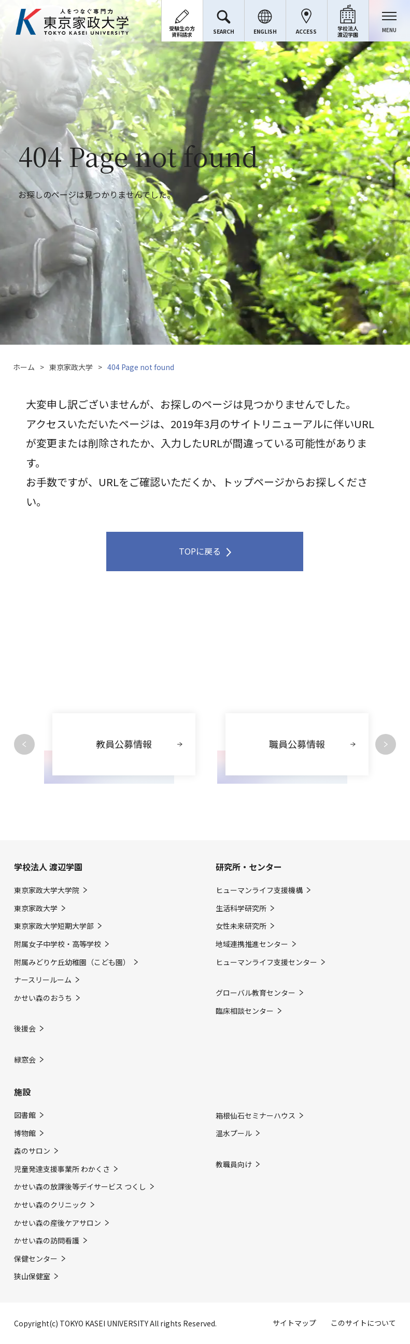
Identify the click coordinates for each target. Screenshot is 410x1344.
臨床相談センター (245, 1011)
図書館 (25, 1115)
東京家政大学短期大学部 (54, 926)
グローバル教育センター (255, 993)
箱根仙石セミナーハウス (255, 1116)
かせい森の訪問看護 (46, 1241)
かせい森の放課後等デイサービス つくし (80, 1187)
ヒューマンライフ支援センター (266, 962)
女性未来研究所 (241, 926)
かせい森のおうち (43, 998)
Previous (24, 744)
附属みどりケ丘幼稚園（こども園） (72, 962)
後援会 (25, 1029)
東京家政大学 (71, 367)
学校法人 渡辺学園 (48, 866)
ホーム (24, 367)
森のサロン (32, 1151)
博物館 (25, 1133)
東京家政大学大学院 (46, 890)
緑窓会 (25, 1060)
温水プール (234, 1133)
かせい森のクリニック (50, 1205)
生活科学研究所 (241, 908)
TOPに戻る (200, 551)
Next (385, 744)
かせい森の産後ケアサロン (57, 1223)
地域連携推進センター (252, 944)
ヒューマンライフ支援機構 (259, 890)
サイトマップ (294, 1323)
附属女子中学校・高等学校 (57, 944)
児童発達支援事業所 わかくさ (62, 1169)
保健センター (36, 1259)
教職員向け (234, 1164)
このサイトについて (363, 1323)
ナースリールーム (43, 980)
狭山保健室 (32, 1276)
